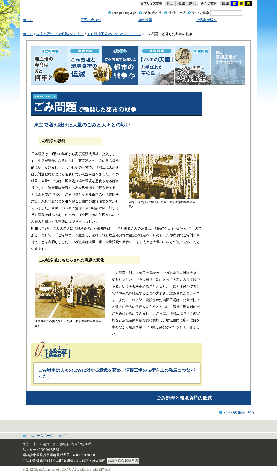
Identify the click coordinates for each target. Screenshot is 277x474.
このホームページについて (46, 435)
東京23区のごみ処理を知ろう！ (60, 34)
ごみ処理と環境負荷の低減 (184, 397)
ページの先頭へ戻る (239, 412)
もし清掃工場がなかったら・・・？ (114, 34)
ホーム (28, 34)
